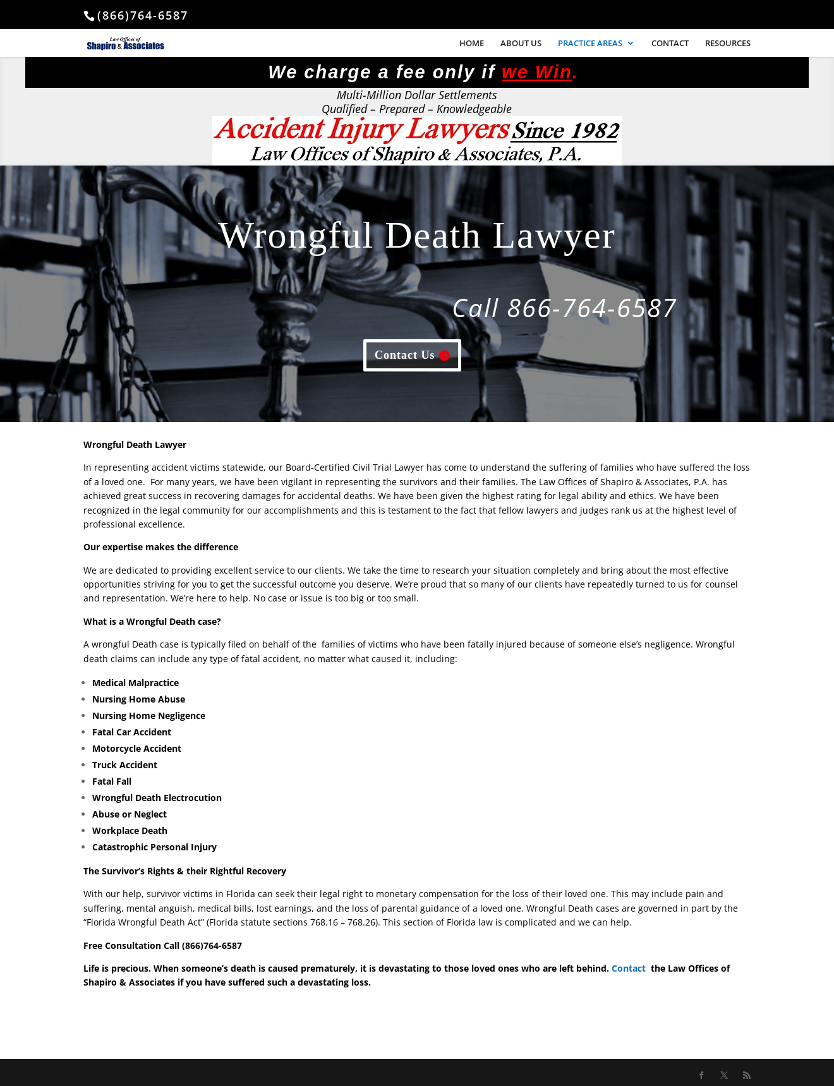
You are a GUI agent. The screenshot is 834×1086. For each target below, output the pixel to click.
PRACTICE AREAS (590, 44)
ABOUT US (520, 44)
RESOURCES (728, 44)
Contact (629, 968)
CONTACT (670, 44)
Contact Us (405, 355)
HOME (471, 44)
